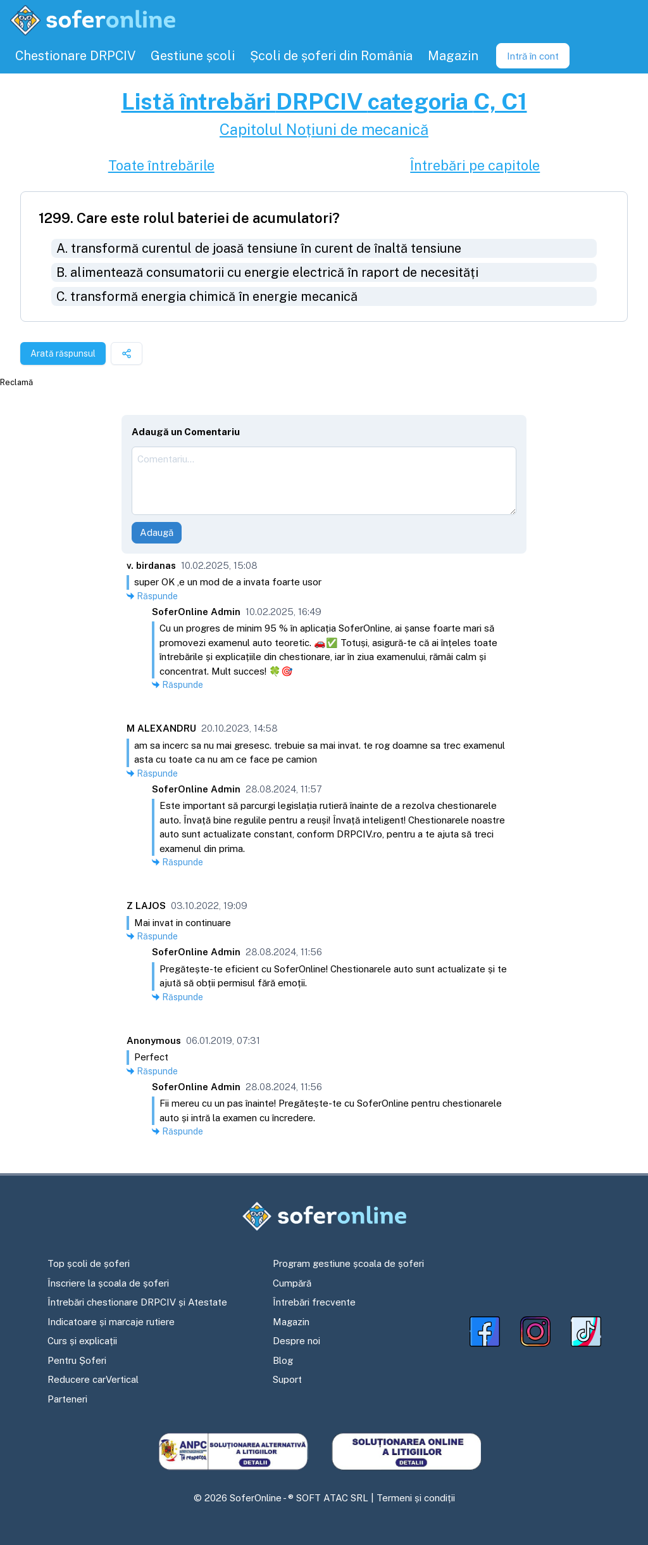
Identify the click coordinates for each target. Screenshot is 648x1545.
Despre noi (296, 1340)
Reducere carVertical (93, 1379)
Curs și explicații (82, 1340)
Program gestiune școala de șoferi (348, 1263)
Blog (283, 1360)
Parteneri (67, 1399)
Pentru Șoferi (76, 1360)
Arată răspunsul (63, 353)
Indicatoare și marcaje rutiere (111, 1321)
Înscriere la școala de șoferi (108, 1283)
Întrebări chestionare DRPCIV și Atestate (137, 1302)
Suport (287, 1379)
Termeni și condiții (416, 1497)
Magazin (291, 1321)
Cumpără (292, 1283)
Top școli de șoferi (88, 1263)
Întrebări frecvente (314, 1302)
